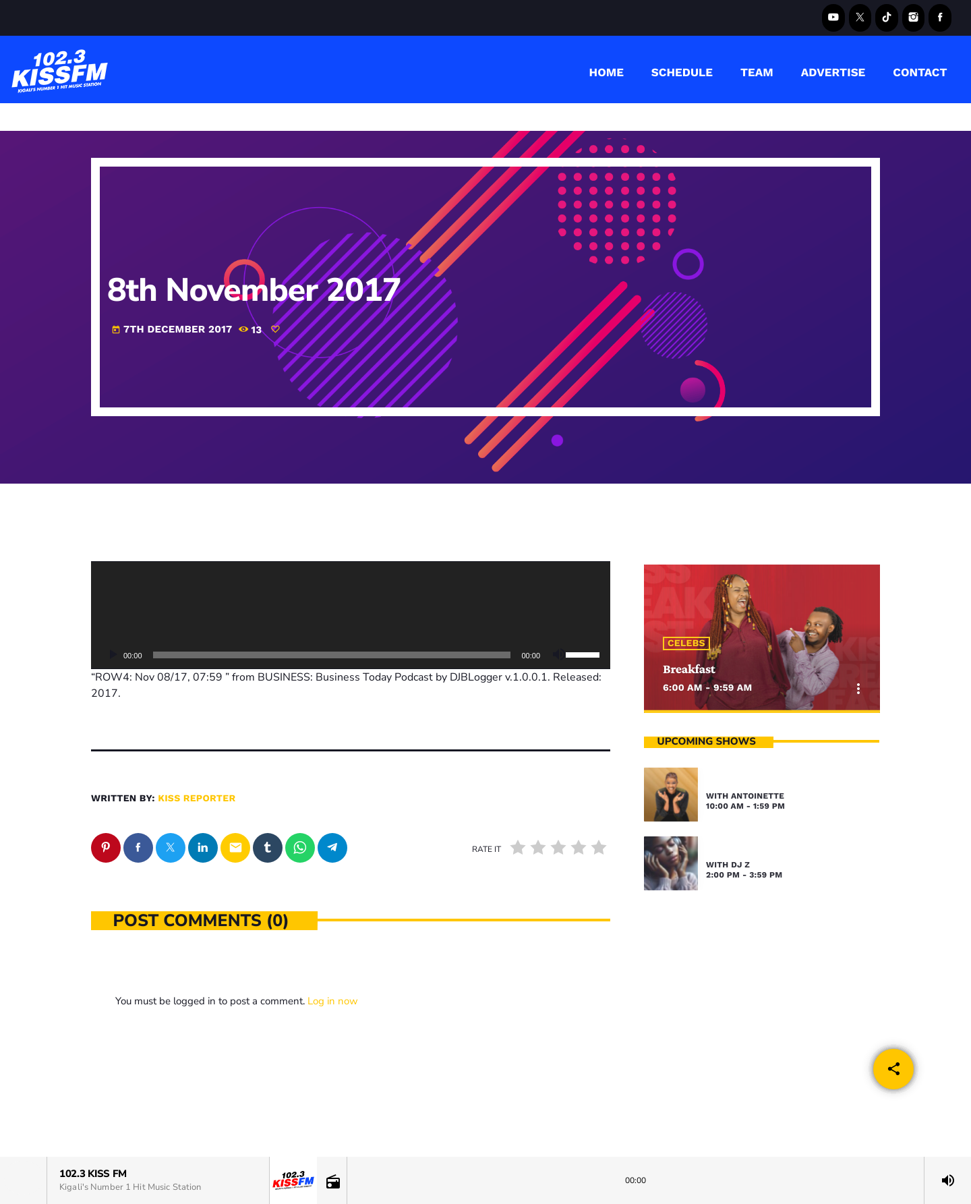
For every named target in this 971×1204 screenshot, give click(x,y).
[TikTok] (886, 18)
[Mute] (559, 654)
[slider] (332, 655)
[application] (350, 615)
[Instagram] (913, 18)
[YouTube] (833, 18)
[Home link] (60, 69)
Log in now (332, 1001)
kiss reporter (196, 798)
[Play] (112, 654)
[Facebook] (940, 18)
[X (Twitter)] (860, 18)
